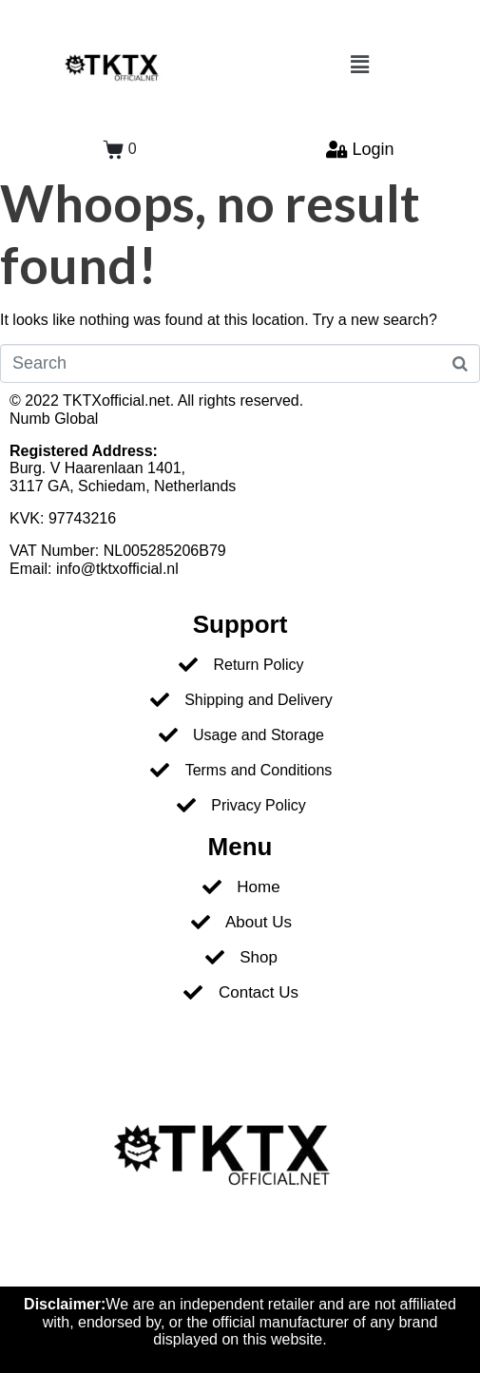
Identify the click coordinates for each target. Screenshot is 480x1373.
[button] (360, 65)
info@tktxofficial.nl (117, 569)
